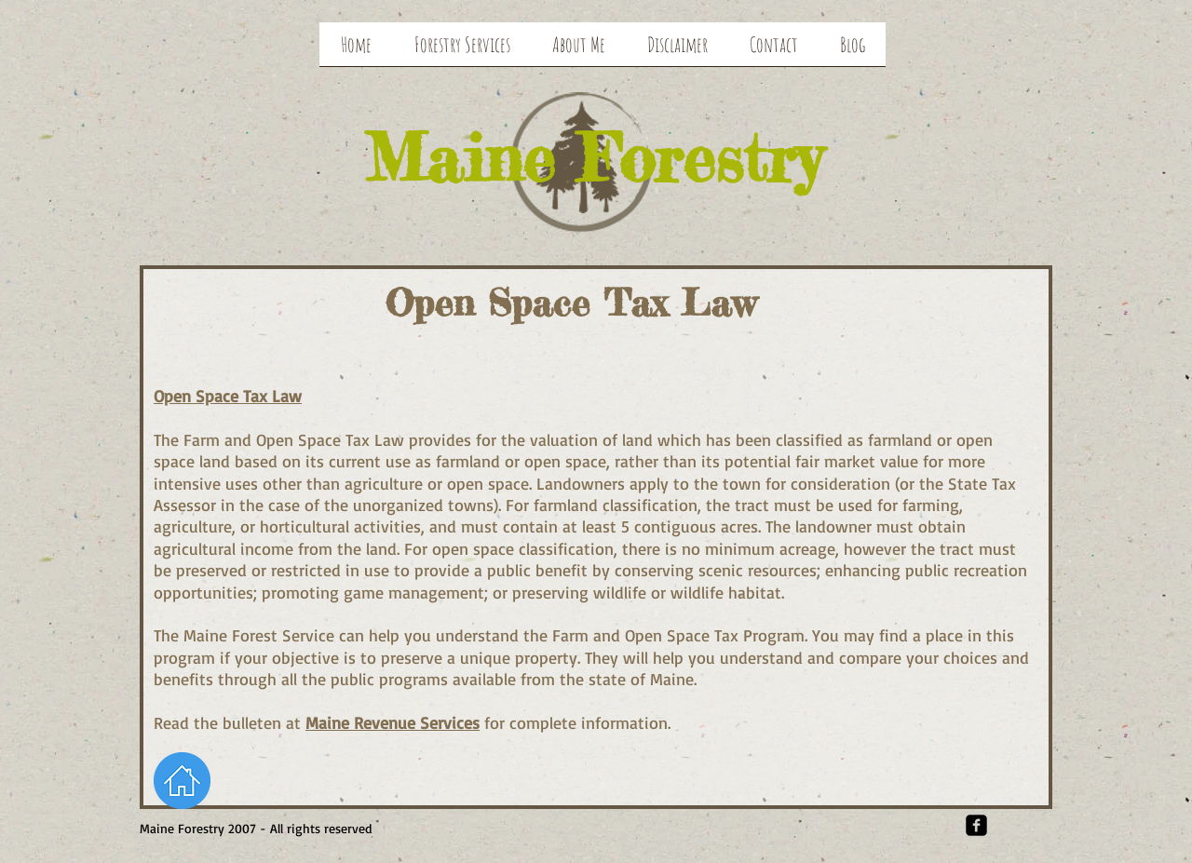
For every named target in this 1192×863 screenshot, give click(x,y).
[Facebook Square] (976, 825)
